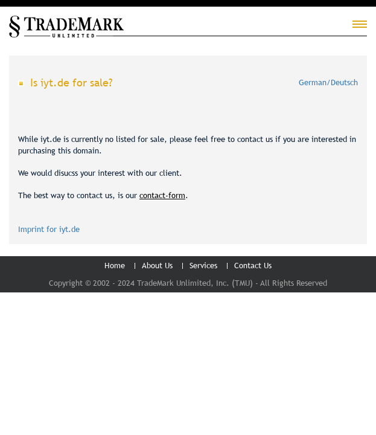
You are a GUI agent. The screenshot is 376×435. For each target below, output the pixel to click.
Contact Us (253, 265)
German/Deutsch (328, 82)
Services (203, 265)
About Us (157, 265)
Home (114, 265)
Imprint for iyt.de (49, 229)
